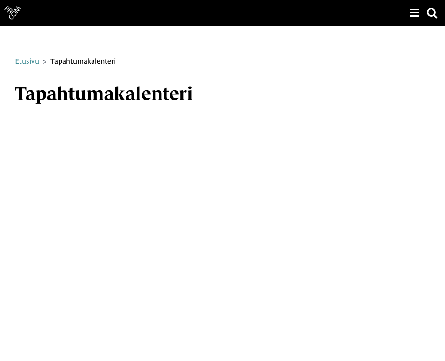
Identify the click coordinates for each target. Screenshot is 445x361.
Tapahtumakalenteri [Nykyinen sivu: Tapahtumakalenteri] (83, 61)
